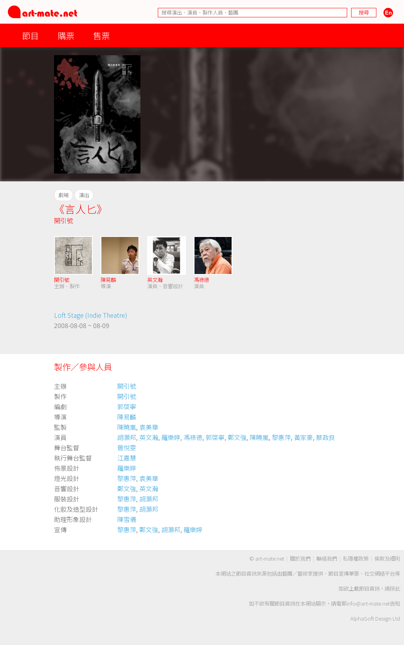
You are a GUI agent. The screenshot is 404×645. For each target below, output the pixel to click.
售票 (101, 35)
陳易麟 (108, 279)
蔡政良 (325, 437)
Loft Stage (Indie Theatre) (90, 315)
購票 (66, 35)
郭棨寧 (126, 406)
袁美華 (148, 427)
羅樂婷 (170, 437)
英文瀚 (155, 279)
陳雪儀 (126, 519)
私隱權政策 (355, 558)
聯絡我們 (326, 558)
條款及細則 (387, 558)
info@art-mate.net (368, 603)
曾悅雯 (126, 447)
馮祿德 (201, 279)
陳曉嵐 (126, 427)
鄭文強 (237, 437)
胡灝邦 (126, 437)
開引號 (63, 220)
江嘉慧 (126, 457)
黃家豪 (303, 437)
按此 (395, 588)
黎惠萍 (281, 437)
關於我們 (300, 558)
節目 (30, 35)
